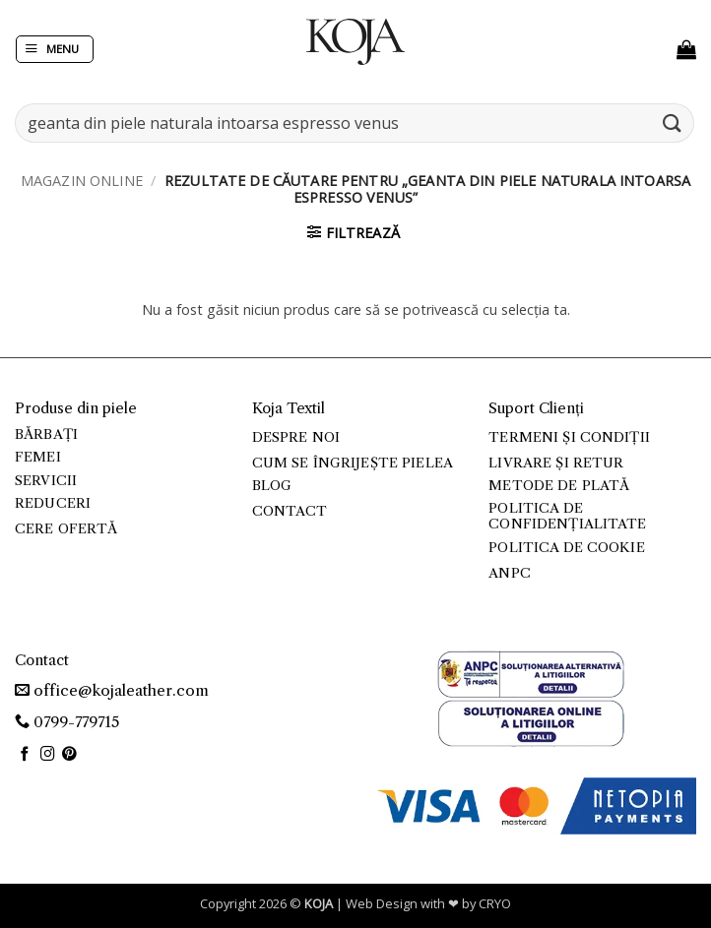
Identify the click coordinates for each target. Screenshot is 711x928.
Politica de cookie (566, 547)
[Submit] (672, 122)
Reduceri (53, 503)
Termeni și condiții (569, 437)
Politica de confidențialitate (567, 516)
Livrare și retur (555, 463)
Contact (290, 511)
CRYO (495, 903)
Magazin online (82, 180)
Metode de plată (558, 485)
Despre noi (296, 437)
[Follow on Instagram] (47, 755)
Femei (38, 457)
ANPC (509, 573)
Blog (272, 485)
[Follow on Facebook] (25, 755)
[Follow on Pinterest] (69, 755)
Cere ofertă (66, 529)
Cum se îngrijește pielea (352, 463)
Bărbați (46, 434)
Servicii (46, 480)
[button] (55, 49)
